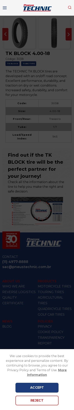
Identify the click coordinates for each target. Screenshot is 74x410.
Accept (37, 387)
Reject (37, 400)
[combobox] (70, 7)
